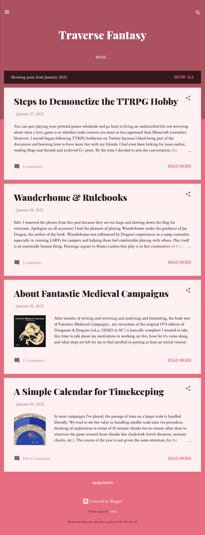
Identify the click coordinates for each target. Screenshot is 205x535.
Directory (111, 57)
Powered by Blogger (103, 501)
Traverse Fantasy (103, 34)
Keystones (81, 57)
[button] (188, 99)
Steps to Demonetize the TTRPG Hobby (96, 101)
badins (113, 511)
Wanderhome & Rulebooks (70, 197)
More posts (102, 483)
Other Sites (143, 57)
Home (55, 57)
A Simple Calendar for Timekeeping (89, 391)
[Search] (198, 13)
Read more (179, 166)
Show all (184, 77)
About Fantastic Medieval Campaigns (91, 293)
